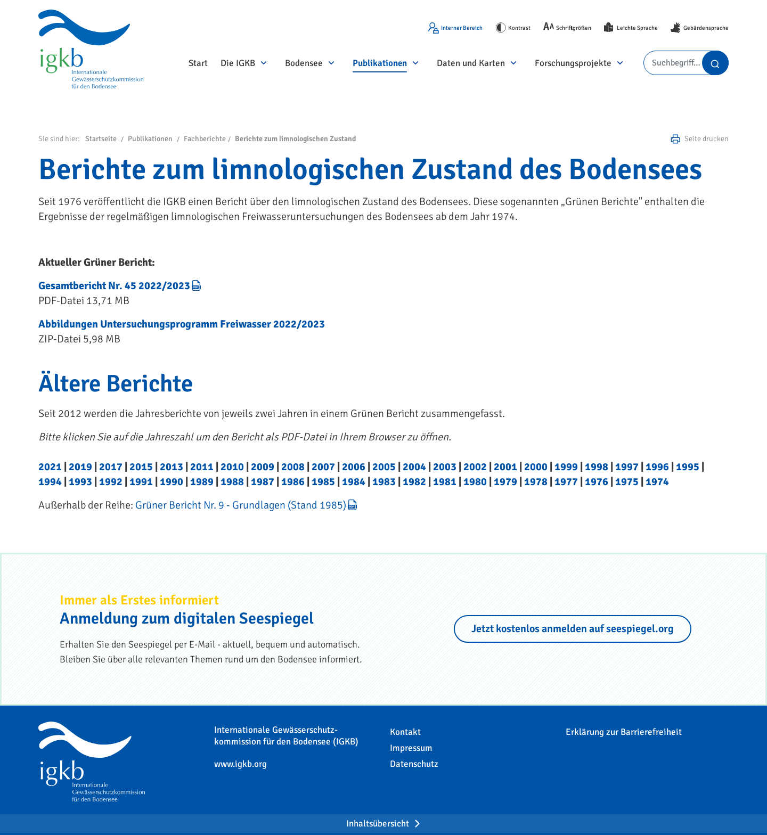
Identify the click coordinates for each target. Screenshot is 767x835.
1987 (262, 481)
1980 (475, 481)
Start (198, 63)
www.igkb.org (240, 763)
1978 (536, 481)
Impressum (411, 748)
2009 (262, 466)
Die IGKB (238, 63)
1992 (111, 481)
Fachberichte (205, 138)
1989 (202, 481)
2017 (111, 466)
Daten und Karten (471, 63)
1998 (596, 466)
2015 (141, 466)
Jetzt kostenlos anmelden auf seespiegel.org (572, 628)
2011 (202, 466)
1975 (627, 481)
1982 (414, 481)
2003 (444, 466)
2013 (171, 466)
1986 (293, 481)
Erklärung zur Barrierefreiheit (624, 732)
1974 (657, 481)
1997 (627, 466)
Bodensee (304, 63)
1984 (353, 481)
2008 (293, 466)
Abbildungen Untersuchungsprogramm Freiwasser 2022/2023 (181, 324)
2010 (232, 466)
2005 (384, 466)
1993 (80, 481)
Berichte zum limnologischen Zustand (295, 138)
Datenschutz (414, 763)
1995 (687, 466)
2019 (80, 466)
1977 (566, 481)
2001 (505, 466)
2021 (50, 466)
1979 (505, 481)
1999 (566, 466)
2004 (414, 466)
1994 (50, 481)
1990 (171, 481)
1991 (141, 481)
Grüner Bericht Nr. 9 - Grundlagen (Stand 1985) (240, 505)
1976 (596, 481)
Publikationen (380, 63)
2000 (536, 466)
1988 (232, 481)
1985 (323, 481)
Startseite (101, 138)
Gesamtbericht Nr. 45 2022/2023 (114, 285)
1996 (657, 466)
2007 (323, 466)
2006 (353, 466)
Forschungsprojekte (573, 63)
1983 (384, 481)
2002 (475, 466)
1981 (444, 481)
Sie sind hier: (59, 138)
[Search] (686, 63)
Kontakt (405, 732)
